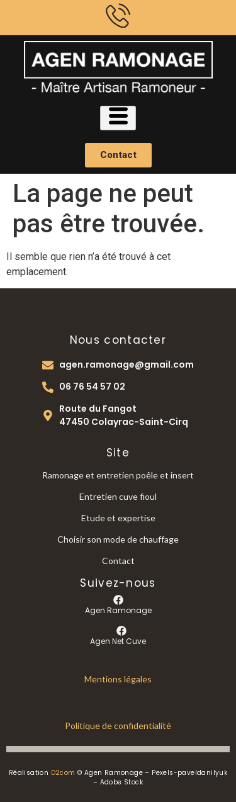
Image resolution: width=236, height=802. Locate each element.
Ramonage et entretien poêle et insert (118, 475)
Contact (118, 560)
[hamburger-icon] (118, 118)
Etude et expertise (118, 517)
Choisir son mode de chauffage (118, 539)
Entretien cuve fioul (118, 496)
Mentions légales (118, 679)
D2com (63, 772)
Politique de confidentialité (118, 725)
